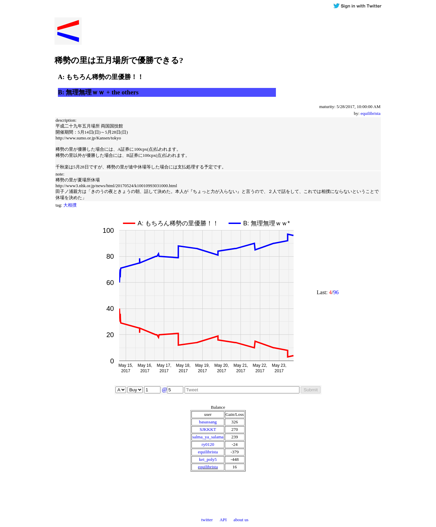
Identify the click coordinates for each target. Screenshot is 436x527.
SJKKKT (208, 429)
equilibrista (371, 113)
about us (241, 519)
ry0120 (208, 444)
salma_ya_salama (207, 436)
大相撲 (70, 205)
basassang (208, 421)
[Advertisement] (330, 56)
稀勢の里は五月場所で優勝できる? (118, 60)
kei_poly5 (208, 459)
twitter (207, 519)
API (223, 519)
